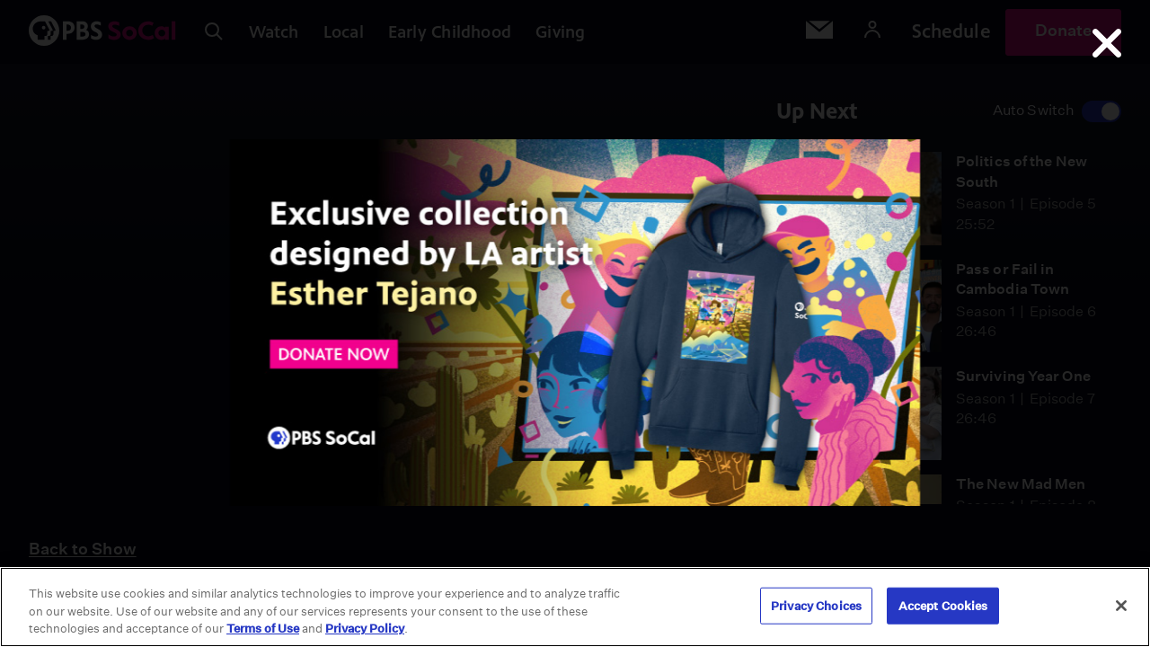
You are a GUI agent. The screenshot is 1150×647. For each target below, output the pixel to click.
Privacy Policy (364, 628)
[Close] (1121, 605)
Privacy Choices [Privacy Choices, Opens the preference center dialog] (816, 605)
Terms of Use (262, 628)
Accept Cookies (943, 605)
